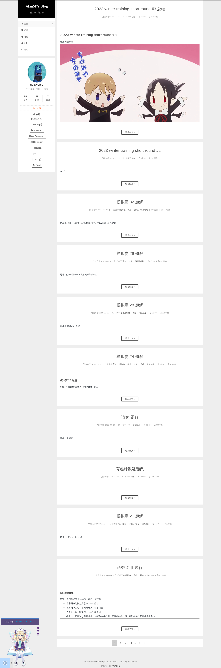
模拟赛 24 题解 (129, 356)
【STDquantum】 (36, 142)
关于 (24, 43)
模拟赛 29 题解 (129, 253)
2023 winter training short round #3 (88, 34)
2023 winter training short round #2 (130, 150)
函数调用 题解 (129, 567)
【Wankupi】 (37, 124)
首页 (24, 24)
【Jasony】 (36, 159)
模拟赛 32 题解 (129, 202)
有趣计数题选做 (130, 468)
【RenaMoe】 (37, 130)
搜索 (24, 49)
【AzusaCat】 (37, 118)
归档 (24, 30)
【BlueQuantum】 (37, 136)
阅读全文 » (130, 132)
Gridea (99, 661)
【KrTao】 (37, 165)
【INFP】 (36, 153)
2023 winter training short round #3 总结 (129, 9)
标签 (24, 37)
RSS (38, 108)
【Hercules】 (36, 148)
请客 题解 (129, 417)
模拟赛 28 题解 (129, 305)
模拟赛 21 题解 (129, 516)
